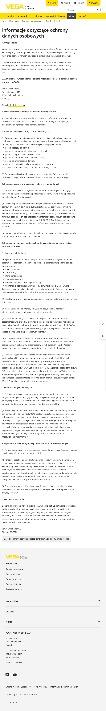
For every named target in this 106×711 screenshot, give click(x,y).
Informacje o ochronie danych (64, 686)
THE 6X (82, 16)
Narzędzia (12, 601)
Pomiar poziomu (13, 574)
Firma (71, 16)
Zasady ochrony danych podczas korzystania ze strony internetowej (36, 538)
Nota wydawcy (40, 686)
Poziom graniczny (14, 579)
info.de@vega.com (16, 105)
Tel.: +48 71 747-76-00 (16, 650)
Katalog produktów (14, 569)
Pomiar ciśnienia (13, 584)
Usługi (10, 611)
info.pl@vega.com (14, 653)
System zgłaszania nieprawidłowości (22, 694)
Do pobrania (36, 16)
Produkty (10, 16)
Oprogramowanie (14, 589)
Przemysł (22, 16)
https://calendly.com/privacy (15, 436)
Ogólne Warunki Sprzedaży (18, 686)
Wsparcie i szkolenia (55, 16)
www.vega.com (12, 657)
